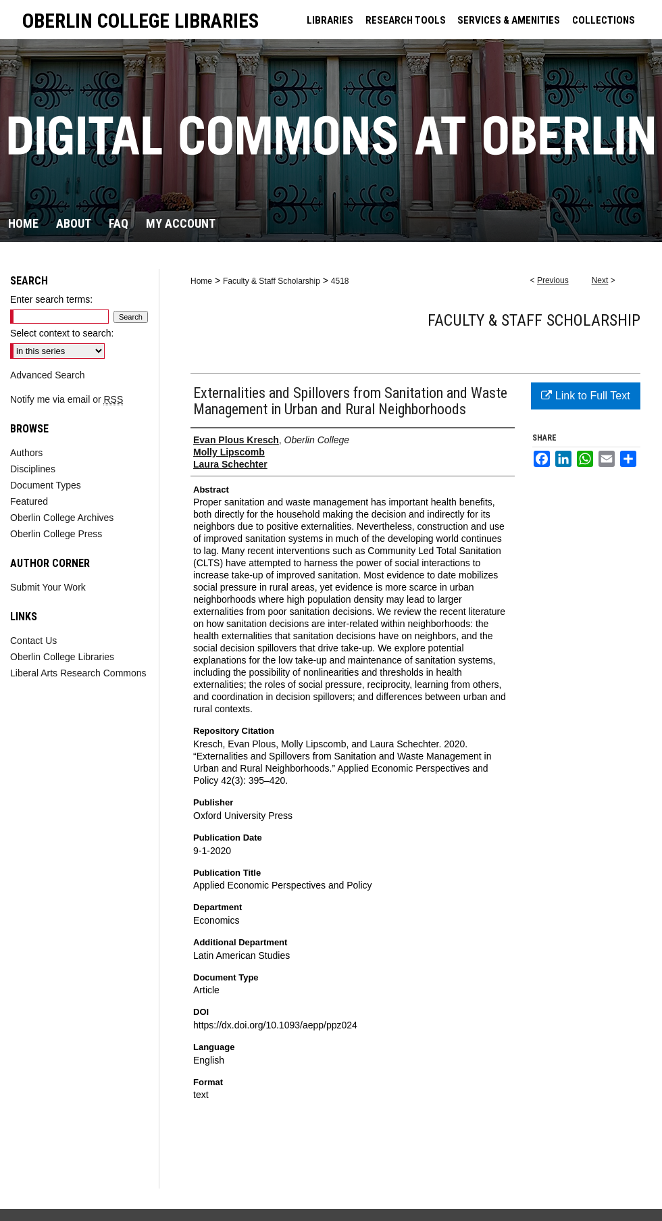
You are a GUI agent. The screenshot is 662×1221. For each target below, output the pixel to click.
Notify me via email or (66, 399)
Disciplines (32, 469)
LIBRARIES (330, 20)
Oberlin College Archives (61, 517)
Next (600, 280)
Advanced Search (47, 375)
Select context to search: (61, 333)
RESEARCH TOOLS (405, 20)
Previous (553, 280)
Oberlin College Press (56, 533)
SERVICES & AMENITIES (508, 20)
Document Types (45, 485)
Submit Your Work (48, 587)
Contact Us (33, 640)
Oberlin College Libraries (62, 656)
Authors (26, 452)
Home (201, 281)
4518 (340, 281)
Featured (29, 501)
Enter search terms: (51, 299)
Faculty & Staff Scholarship (271, 281)
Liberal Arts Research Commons (78, 673)
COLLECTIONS (603, 20)
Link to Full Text (585, 395)
